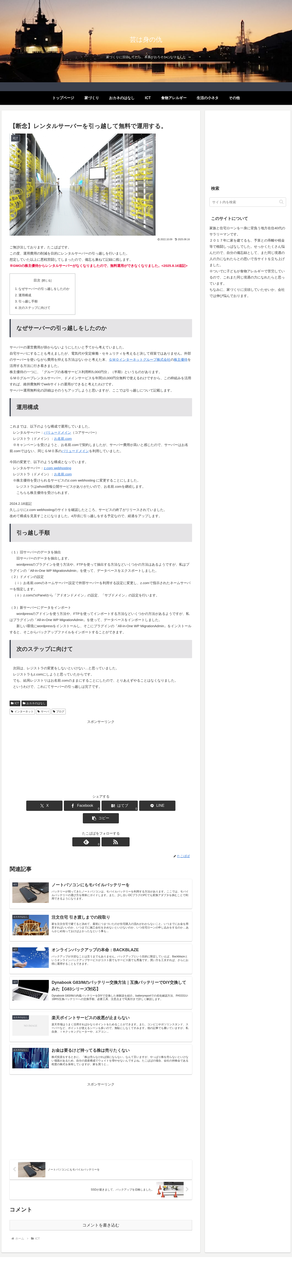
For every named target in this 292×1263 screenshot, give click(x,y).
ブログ (59, 710)
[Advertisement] (101, 756)
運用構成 (24, 295)
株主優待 (181, 359)
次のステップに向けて (34, 307)
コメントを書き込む (100, 1210)
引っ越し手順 (28, 301)
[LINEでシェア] (131, 805)
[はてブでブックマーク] (100, 805)
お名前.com (63, 438)
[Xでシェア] (39, 805)
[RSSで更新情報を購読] (106, 828)
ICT (15, 702)
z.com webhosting (57, 467)
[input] (247, 202)
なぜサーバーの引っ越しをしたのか (44, 289)
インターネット (22, 710)
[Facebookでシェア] (70, 805)
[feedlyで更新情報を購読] (95, 828)
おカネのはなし (34, 702)
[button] (162, 805)
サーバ (43, 710)
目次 (37, 280)
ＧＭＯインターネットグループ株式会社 (139, 359)
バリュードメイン (57, 432)
